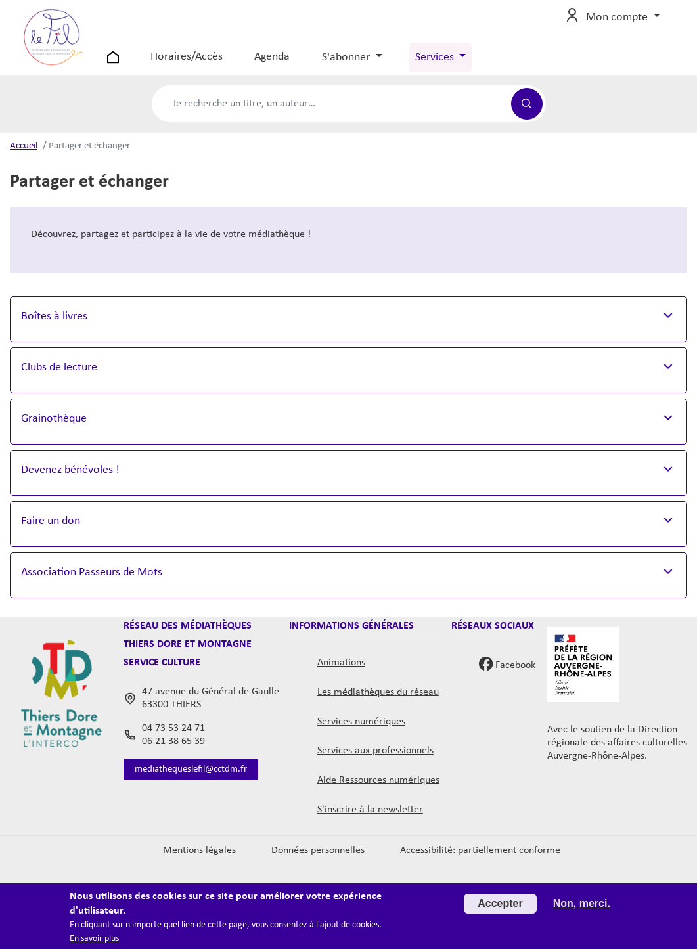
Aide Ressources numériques (378, 790)
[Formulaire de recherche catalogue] (331, 114)
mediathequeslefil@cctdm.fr (195, 781)
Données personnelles (318, 861)
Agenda (286, 62)
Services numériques (361, 732)
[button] (348, 330)
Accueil (23, 157)
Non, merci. (581, 903)
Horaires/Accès (201, 62)
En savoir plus (94, 939)
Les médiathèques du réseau (378, 702)
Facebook (507, 674)
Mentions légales (199, 861)
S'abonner (361, 62)
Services (449, 62)
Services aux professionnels (375, 762)
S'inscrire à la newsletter (370, 820)
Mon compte (618, 22)
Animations (341, 673)
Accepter (500, 903)
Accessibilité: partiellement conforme (480, 861)
